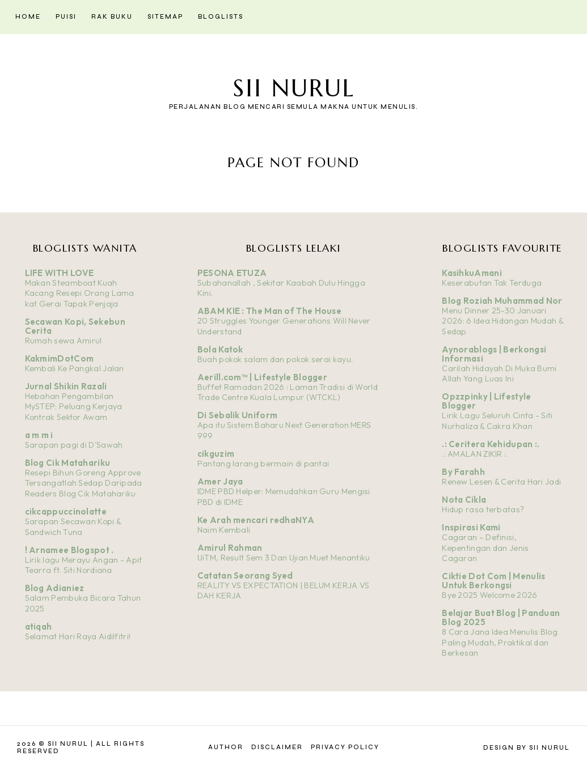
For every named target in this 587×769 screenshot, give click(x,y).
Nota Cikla (464, 499)
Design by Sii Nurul (526, 747)
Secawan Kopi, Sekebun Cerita (75, 326)
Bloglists (220, 16)
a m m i (39, 435)
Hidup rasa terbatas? (483, 509)
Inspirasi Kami (471, 527)
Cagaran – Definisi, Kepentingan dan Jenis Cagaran (485, 547)
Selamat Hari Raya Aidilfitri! (78, 636)
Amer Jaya (220, 481)
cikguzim (215, 453)
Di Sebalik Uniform (237, 415)
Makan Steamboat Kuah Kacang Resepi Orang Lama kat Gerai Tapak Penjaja (79, 293)
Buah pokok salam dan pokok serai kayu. (275, 359)
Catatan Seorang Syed (245, 575)
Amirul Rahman (230, 547)
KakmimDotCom (59, 358)
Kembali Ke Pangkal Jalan (74, 368)
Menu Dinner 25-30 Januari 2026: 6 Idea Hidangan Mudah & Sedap (502, 321)
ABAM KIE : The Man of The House (269, 310)
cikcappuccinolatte (66, 511)
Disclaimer (277, 747)
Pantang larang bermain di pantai (263, 463)
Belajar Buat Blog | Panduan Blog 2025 (501, 617)
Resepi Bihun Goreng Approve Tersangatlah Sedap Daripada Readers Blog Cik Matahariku (83, 483)
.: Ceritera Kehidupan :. (490, 444)
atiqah (38, 626)
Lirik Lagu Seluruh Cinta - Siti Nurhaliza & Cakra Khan (497, 420)
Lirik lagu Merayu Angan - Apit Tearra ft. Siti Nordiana (83, 565)
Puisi (66, 16)
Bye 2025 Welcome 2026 (489, 595)
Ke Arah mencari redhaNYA (255, 520)
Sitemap (165, 16)
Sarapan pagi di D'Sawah (74, 445)
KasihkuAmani (472, 272)
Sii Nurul (294, 88)
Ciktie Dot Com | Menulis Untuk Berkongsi (493, 580)
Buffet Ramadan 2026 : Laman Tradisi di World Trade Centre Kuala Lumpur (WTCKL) (287, 392)
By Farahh (463, 471)
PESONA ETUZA (232, 272)
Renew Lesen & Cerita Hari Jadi (501, 482)
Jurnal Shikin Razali (66, 386)
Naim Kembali (224, 530)
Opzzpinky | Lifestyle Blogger (486, 401)
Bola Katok (220, 349)
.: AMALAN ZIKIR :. (475, 454)
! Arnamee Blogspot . (69, 550)
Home (28, 16)
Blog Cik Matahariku (68, 462)
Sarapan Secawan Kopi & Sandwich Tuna (73, 526)
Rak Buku (112, 16)
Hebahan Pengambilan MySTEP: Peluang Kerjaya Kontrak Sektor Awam (74, 406)
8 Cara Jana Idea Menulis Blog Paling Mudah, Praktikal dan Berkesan (500, 642)
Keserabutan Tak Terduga (492, 283)
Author (225, 747)
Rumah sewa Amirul (63, 340)
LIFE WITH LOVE (59, 272)
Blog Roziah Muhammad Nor (502, 300)
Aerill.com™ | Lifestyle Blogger (262, 377)
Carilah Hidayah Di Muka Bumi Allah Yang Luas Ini (499, 373)
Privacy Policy (345, 747)
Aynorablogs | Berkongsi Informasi (494, 354)
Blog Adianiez (55, 588)
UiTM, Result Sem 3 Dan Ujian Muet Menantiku (283, 558)
